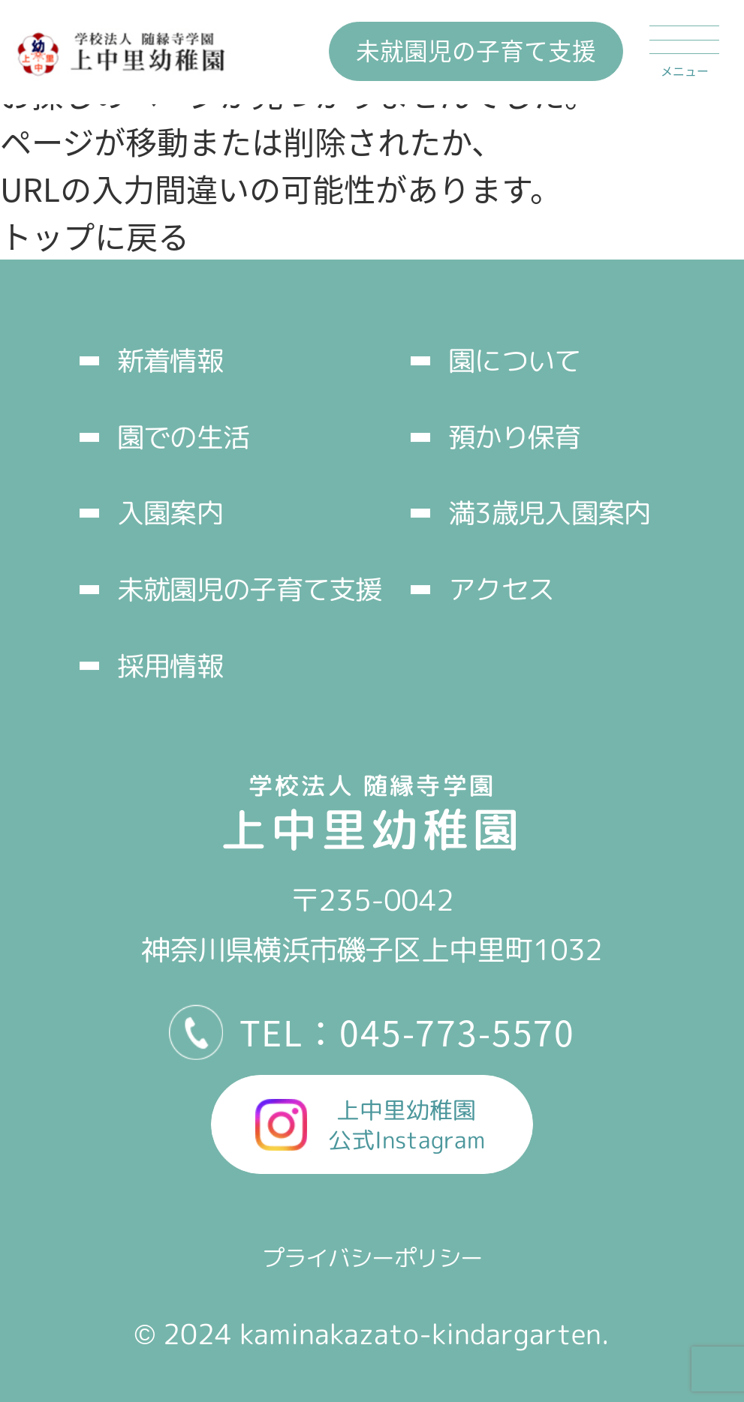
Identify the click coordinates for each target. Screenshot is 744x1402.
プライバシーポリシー (372, 1257)
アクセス (501, 589)
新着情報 (170, 360)
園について (514, 360)
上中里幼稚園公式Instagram (406, 1125)
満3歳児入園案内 (549, 513)
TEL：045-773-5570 (407, 1032)
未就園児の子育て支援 (476, 50)
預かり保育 (514, 437)
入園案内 (170, 513)
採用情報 (170, 666)
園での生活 (183, 437)
